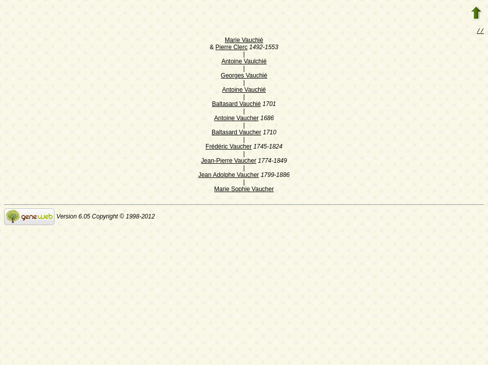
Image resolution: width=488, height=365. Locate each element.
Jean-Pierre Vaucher (228, 161)
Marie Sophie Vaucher (244, 190)
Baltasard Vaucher (236, 133)
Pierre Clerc (232, 48)
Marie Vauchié (244, 41)
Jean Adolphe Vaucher (228, 175)
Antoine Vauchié (244, 90)
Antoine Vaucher (236, 119)
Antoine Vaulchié (243, 62)
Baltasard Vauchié (236, 104)
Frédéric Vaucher (229, 147)
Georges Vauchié (244, 76)
